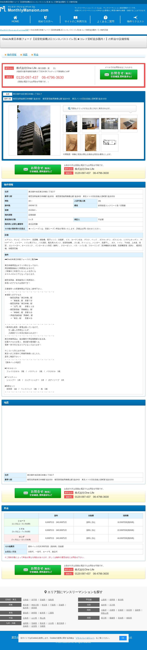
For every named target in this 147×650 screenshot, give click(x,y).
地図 (25, 54)
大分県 (51, 623)
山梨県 (104, 600)
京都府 (120, 610)
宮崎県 (34, 623)
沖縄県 (42, 626)
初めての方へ (45, 21)
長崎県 (25, 626)
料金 (36, 54)
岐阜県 (42, 613)
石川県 (112, 605)
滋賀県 (137, 610)
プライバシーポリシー (85, 638)
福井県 (104, 605)
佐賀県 (34, 626)
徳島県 (129, 618)
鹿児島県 (60, 623)
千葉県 (53, 605)
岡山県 (42, 618)
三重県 (51, 613)
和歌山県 (104, 613)
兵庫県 (112, 610)
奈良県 (129, 610)
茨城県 (61, 605)
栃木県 (25, 608)
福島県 (51, 600)
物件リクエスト (135, 21)
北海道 (25, 600)
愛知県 (25, 613)
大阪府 (104, 610)
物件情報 (11, 54)
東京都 (25, 605)
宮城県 (42, 600)
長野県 (112, 600)
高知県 (120, 618)
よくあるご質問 (105, 21)
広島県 (25, 618)
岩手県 (34, 600)
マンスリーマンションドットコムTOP (14, 30)
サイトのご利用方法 (76, 21)
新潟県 (120, 600)
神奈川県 (35, 605)
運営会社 (16, 637)
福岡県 (25, 623)
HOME (15, 21)
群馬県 (34, 608)
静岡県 (34, 613)
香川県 (104, 618)
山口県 (34, 618)
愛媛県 (112, 618)
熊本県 (42, 623)
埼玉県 (44, 605)
